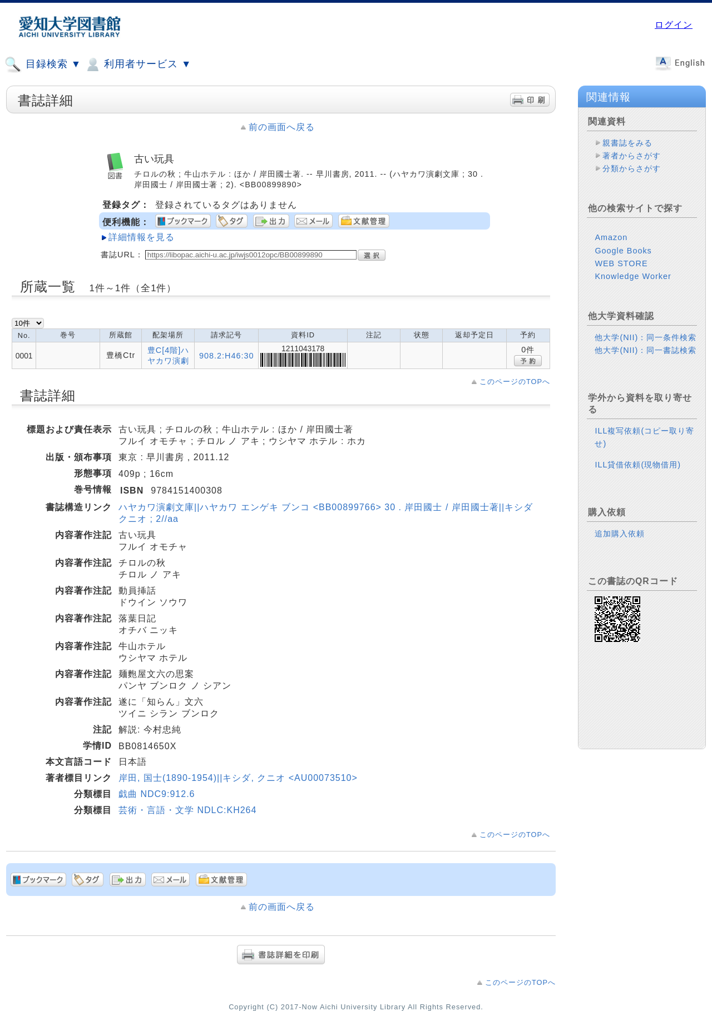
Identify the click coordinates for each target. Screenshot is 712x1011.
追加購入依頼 (620, 533)
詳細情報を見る (141, 237)
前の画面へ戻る (282, 127)
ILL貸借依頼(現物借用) (638, 464)
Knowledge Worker (633, 276)
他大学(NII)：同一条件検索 (645, 337)
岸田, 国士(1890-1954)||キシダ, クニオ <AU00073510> (238, 778)
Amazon (611, 237)
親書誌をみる (627, 142)
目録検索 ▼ (42, 64)
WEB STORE (621, 263)
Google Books (623, 250)
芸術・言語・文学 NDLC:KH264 (187, 810)
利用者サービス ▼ (137, 64)
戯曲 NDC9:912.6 (156, 794)
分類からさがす (631, 168)
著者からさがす (631, 155)
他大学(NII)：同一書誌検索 (645, 350)
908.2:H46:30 (226, 355)
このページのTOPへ (514, 381)
